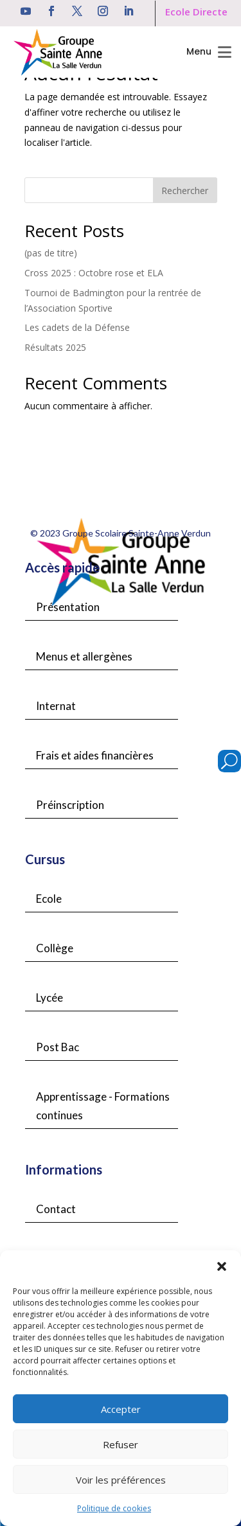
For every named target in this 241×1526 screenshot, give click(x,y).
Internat (56, 706)
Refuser (120, 1444)
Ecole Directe (196, 11)
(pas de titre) (50, 253)
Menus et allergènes (84, 656)
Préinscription (70, 805)
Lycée (49, 997)
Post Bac (57, 1047)
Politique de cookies (114, 1508)
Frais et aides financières (95, 755)
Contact (56, 1209)
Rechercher (184, 190)
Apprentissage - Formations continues (103, 1106)
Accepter (121, 1409)
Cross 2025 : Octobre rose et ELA (93, 273)
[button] (221, 1266)
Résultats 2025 (55, 347)
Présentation (68, 607)
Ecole (49, 898)
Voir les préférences (121, 1479)
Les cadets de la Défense (77, 327)
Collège (54, 948)
